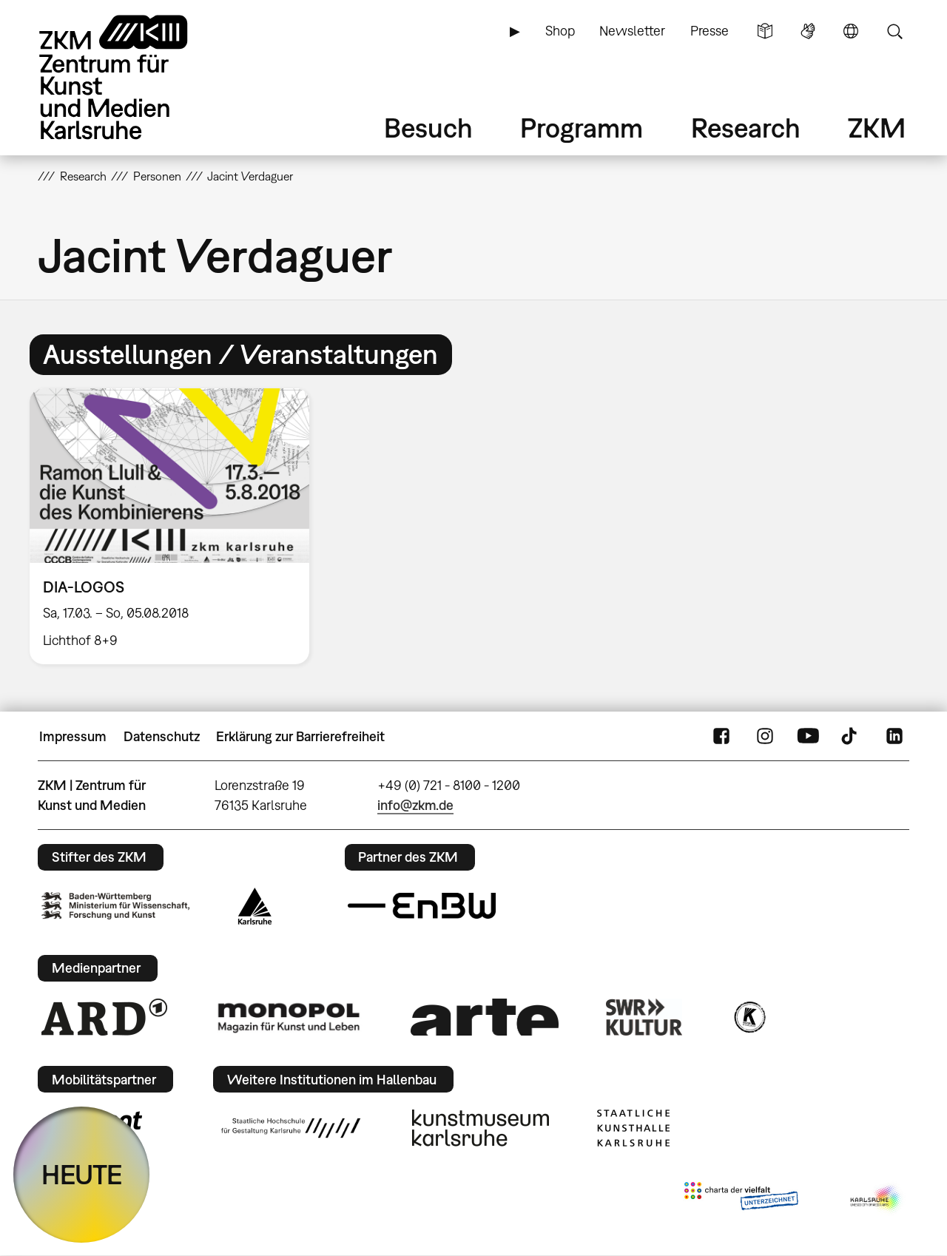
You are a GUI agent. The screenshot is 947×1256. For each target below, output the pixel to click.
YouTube (808, 736)
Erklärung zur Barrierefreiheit (300, 736)
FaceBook (721, 736)
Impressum (73, 736)
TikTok (851, 736)
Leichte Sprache (765, 31)
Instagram (765, 736)
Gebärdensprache (808, 31)
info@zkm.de (415, 805)
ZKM (877, 128)
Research (746, 128)
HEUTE (81, 1174)
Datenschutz (162, 736)
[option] (176, 526)
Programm (581, 128)
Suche (894, 31)
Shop (560, 30)
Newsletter (632, 30)
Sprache (851, 31)
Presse (709, 30)
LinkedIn (894, 736)
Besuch (428, 128)
